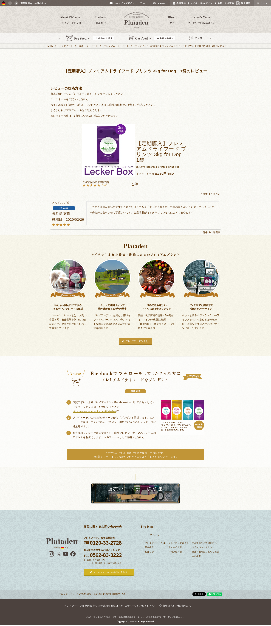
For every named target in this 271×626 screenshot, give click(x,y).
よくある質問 (175, 547)
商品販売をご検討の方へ (204, 543)
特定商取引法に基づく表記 (205, 551)
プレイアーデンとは (137, 341)
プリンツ (139, 46)
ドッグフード (66, 46)
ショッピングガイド (178, 543)
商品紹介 (149, 547)
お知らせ (149, 551)
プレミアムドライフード (116, 46)
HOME (49, 46)
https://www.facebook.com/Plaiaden (94, 411)
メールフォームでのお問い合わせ (110, 572)
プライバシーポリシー (203, 547)
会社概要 (196, 556)
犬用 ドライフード (88, 46)
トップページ (152, 535)
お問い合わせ (175, 551)
